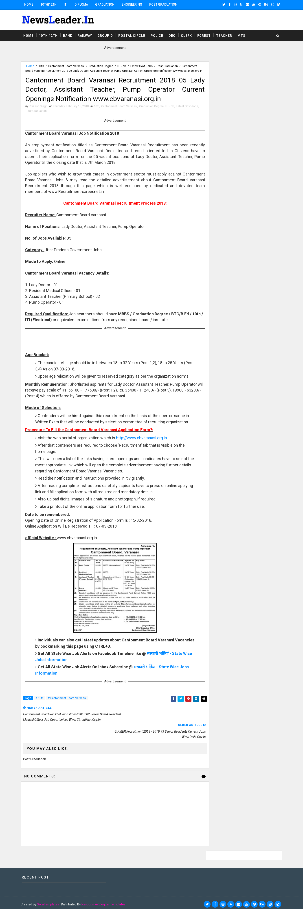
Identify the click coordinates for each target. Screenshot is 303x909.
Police (158, 34)
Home (30, 4)
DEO (173, 34)
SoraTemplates (50, 901)
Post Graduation (165, 4)
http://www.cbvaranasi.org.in (143, 455)
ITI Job (123, 65)
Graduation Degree (102, 65)
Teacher (226, 34)
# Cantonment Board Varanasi (69, 715)
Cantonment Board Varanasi (68, 65)
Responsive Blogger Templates (105, 901)
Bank (69, 34)
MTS (243, 34)
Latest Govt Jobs (143, 65)
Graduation (106, 4)
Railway (86, 34)
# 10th (41, 715)
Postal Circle (133, 34)
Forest (206, 34)
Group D (107, 34)
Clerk (188, 34)
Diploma (83, 4)
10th (43, 65)
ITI (67, 4)
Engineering (133, 4)
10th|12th (50, 4)
